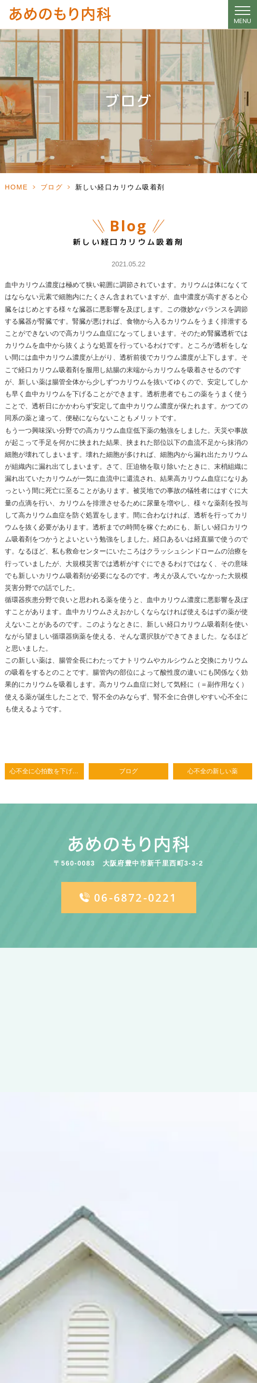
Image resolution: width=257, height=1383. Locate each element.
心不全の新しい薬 (213, 771)
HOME (16, 187)
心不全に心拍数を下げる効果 (47, 771)
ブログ (52, 187)
